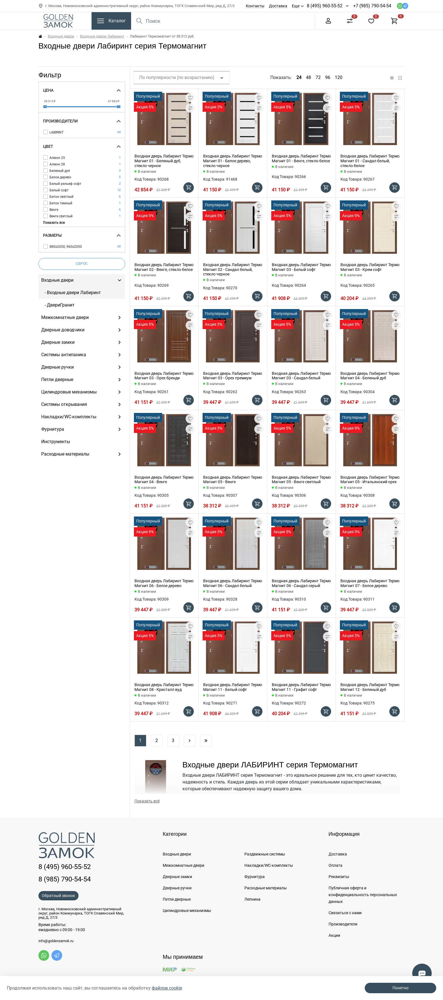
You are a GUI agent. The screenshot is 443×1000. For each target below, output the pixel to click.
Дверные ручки (177, 888)
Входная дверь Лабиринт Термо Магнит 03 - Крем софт (369, 267)
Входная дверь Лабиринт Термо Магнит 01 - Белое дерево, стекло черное (232, 161)
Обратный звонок (58, 895)
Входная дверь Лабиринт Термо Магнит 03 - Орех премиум (232, 375)
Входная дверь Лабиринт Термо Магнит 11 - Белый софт (232, 687)
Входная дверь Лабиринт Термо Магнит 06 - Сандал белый (232, 583)
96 (327, 77)
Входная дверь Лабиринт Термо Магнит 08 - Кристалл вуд (164, 687)
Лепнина (252, 899)
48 (308, 77)
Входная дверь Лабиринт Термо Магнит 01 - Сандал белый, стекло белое (369, 161)
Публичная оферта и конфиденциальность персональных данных (363, 895)
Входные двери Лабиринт (102, 36)
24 (298, 77)
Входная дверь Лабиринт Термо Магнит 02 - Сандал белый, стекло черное (232, 269)
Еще (295, 6)
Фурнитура (254, 876)
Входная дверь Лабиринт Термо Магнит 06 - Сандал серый (301, 583)
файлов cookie (167, 988)
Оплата (335, 865)
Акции (334, 935)
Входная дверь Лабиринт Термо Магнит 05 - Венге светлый (301, 479)
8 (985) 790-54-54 (64, 879)
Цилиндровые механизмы (187, 910)
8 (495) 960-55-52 (324, 5)
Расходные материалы (265, 888)
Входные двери (61, 36)
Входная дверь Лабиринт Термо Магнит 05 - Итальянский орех (369, 479)
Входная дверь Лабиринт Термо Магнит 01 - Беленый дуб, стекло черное (164, 161)
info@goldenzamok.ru (55, 941)
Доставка (278, 6)
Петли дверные (177, 899)
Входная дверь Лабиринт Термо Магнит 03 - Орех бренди (164, 375)
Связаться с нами (345, 913)
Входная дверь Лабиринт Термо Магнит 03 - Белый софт (301, 267)
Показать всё (147, 801)
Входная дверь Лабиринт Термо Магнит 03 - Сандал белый (301, 375)
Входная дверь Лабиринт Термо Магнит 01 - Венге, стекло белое (301, 158)
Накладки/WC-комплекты (268, 865)
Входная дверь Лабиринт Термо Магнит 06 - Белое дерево (164, 583)
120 (338, 77)
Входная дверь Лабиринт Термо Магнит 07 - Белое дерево (369, 583)
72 (318, 77)
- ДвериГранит (58, 305)
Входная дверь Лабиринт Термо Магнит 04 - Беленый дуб (369, 375)
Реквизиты (339, 876)
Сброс (82, 264)
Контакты (255, 6)
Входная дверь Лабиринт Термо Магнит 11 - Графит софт (301, 687)
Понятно (400, 988)
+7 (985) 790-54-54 (372, 5)
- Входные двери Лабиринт (71, 292)
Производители (343, 924)
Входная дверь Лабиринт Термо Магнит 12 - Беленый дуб (369, 687)
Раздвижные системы (264, 854)
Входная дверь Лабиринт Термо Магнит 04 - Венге (164, 479)
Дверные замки (177, 876)
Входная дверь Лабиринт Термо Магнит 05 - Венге (232, 479)
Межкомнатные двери (183, 865)
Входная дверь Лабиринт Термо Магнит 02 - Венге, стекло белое (164, 267)
